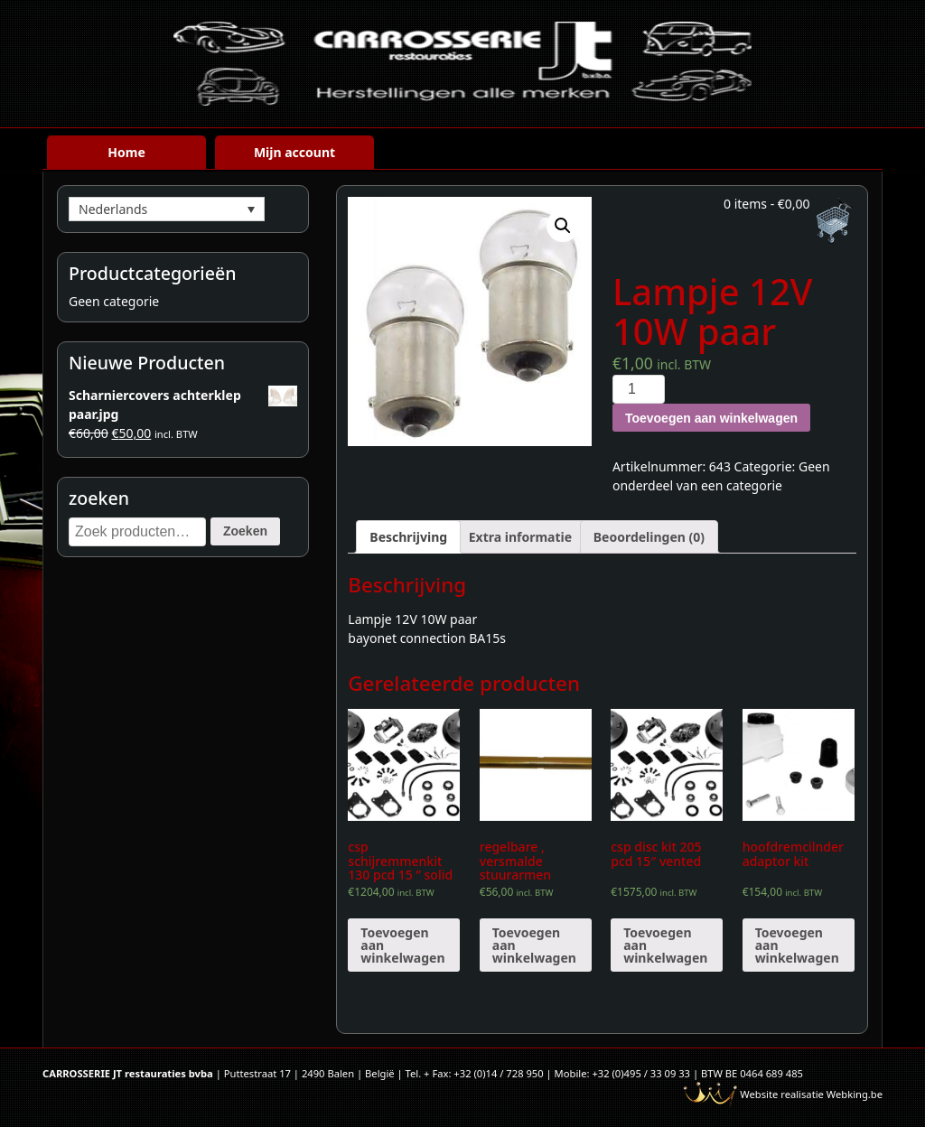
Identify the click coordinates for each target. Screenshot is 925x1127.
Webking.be (855, 1094)
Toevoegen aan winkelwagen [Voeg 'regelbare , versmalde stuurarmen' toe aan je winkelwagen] (534, 945)
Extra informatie (520, 536)
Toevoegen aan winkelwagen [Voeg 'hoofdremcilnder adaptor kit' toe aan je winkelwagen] (797, 945)
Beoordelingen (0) (649, 536)
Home (126, 152)
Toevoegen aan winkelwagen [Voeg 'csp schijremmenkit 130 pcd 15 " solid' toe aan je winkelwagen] (402, 945)
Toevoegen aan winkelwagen (711, 418)
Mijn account (294, 152)
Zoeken (245, 531)
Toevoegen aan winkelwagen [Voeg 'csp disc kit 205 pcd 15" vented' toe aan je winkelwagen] (665, 945)
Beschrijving (408, 536)
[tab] (408, 537)
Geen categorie (114, 301)
